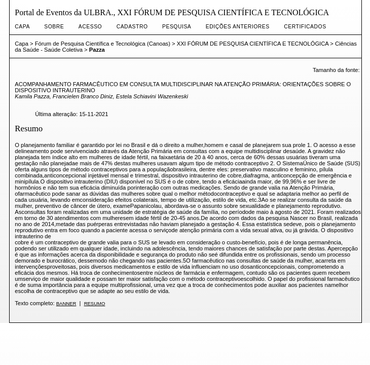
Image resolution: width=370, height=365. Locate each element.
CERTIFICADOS (305, 26)
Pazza (97, 50)
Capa (22, 26)
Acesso (90, 26)
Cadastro (132, 26)
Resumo (94, 303)
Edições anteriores (238, 26)
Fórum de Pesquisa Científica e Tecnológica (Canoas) (102, 44)
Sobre (54, 26)
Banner (66, 303)
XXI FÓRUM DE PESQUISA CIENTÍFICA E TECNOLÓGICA (252, 44)
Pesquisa (176, 26)
